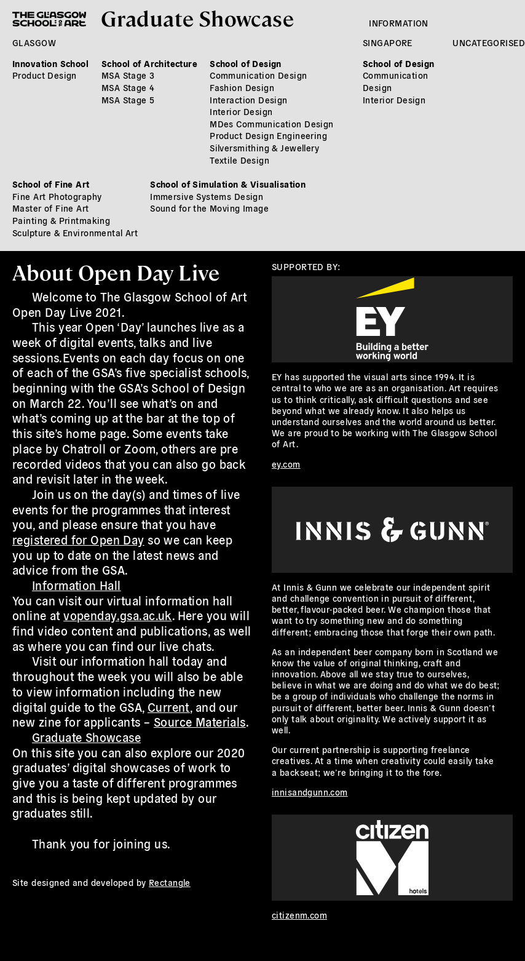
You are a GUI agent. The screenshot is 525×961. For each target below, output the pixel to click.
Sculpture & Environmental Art (75, 232)
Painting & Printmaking (61, 220)
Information (398, 22)
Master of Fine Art (50, 207)
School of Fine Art (51, 183)
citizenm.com (299, 914)
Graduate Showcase (197, 17)
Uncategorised (488, 42)
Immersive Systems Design (206, 196)
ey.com (286, 463)
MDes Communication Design (272, 123)
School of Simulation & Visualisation (228, 183)
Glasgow (34, 42)
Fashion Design (242, 87)
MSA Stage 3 (128, 75)
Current (169, 707)
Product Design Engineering (268, 135)
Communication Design (258, 75)
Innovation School (50, 63)
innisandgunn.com (310, 791)
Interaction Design (249, 99)
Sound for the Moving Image (209, 207)
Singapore (387, 42)
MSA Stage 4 (128, 87)
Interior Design (241, 111)
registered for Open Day (78, 539)
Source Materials (200, 721)
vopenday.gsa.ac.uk (117, 615)
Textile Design (239, 159)
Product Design (44, 75)
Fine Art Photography (56, 196)
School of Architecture (149, 63)
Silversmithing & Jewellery (264, 147)
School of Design (246, 63)
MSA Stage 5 (128, 99)
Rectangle (170, 882)
